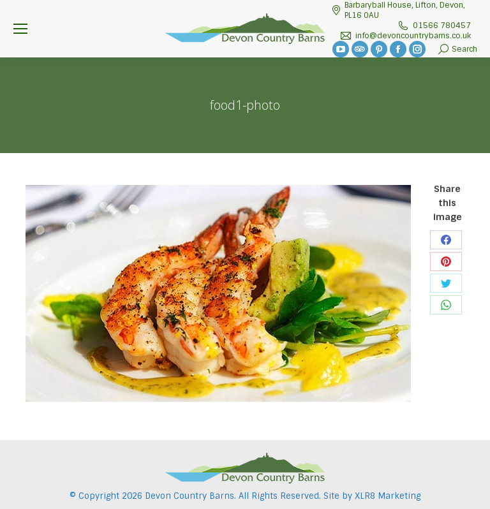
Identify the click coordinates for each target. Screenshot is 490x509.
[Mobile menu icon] (20, 28)
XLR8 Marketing (387, 496)
